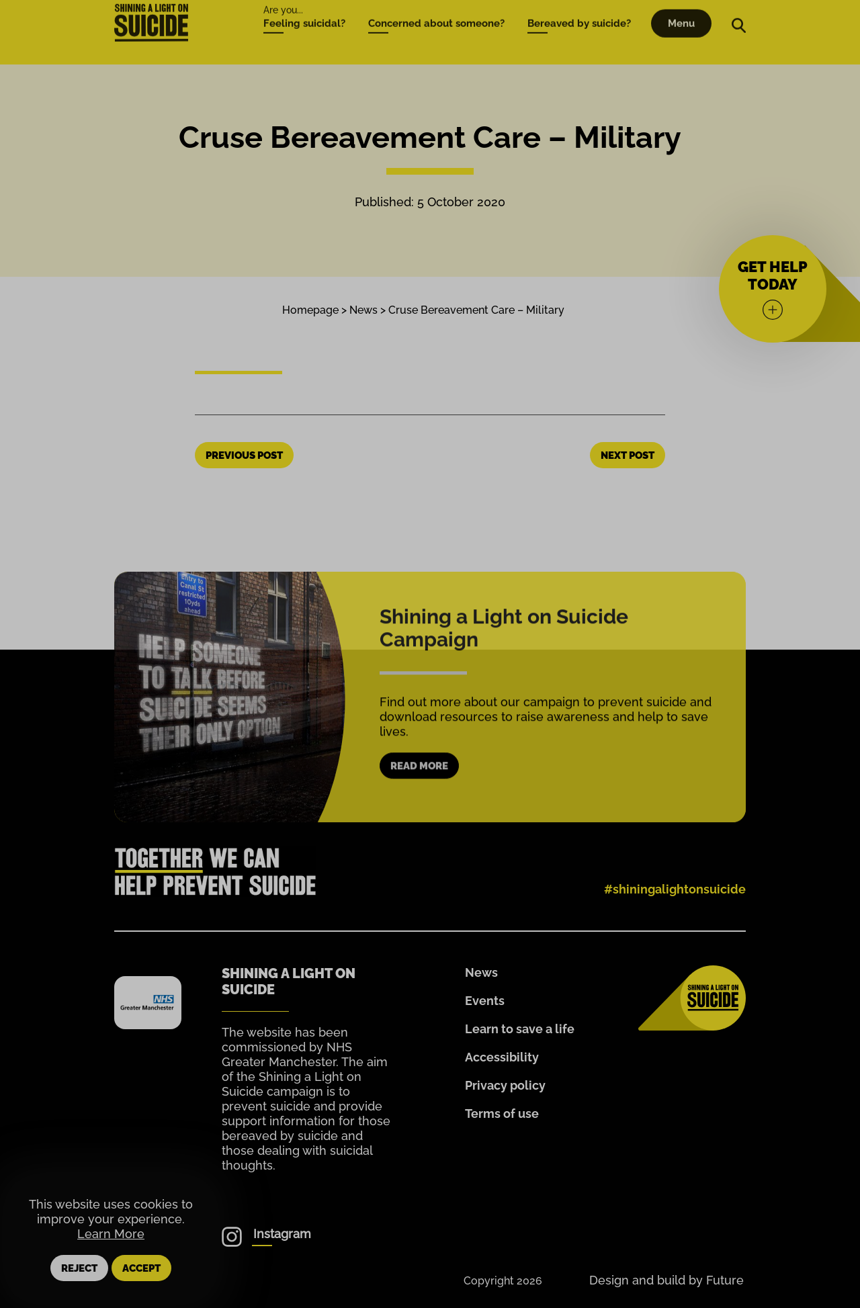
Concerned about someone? (436, 7)
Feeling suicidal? (304, 7)
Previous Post (244, 455)
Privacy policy (505, 1085)
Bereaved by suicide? (579, 7)
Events (485, 1001)
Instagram (282, 1234)
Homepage (310, 310)
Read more (419, 783)
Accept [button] (141, 1268)
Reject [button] (79, 1268)
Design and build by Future (666, 1280)
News (363, 310)
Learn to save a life (519, 1029)
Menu (681, 7)
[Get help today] (772, 289)
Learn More (110, 1234)
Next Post (627, 455)
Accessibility (502, 1057)
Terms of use (502, 1113)
